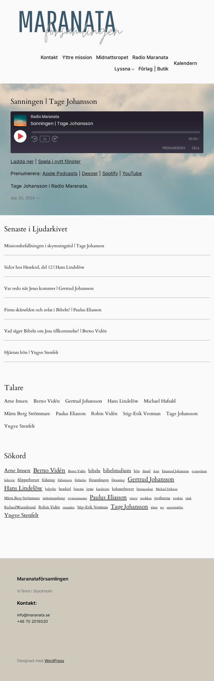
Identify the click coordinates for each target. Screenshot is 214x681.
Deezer (90, 173)
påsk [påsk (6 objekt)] (188, 498)
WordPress (54, 660)
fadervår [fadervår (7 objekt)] (9, 480)
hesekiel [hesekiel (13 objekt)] (65, 488)
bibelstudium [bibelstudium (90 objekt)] (117, 470)
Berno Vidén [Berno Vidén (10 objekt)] (77, 471)
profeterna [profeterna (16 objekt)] (162, 498)
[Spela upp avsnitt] (20, 136)
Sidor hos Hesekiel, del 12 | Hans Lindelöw (44, 267)
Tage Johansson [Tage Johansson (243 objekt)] (129, 506)
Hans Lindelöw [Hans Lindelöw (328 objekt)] (23, 488)
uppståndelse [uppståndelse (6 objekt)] (175, 507)
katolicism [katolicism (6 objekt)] (102, 489)
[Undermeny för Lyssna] (133, 68)
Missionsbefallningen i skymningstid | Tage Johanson (54, 246)
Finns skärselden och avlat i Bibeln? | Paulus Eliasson (52, 310)
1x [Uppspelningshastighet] (45, 139)
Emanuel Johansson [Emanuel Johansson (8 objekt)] (175, 471)
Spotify (110, 173)
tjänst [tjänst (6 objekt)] (154, 507)
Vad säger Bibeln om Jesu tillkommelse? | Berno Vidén (55, 331)
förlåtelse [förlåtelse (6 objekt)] (80, 480)
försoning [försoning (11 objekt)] (118, 480)
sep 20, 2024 (23, 197)
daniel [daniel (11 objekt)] (146, 471)
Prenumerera (173, 148)
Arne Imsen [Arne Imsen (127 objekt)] (17, 470)
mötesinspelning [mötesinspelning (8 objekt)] (54, 498)
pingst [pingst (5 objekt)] (133, 498)
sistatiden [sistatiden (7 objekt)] (68, 507)
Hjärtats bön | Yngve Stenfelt (31, 352)
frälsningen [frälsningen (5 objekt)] (65, 480)
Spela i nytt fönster (59, 161)
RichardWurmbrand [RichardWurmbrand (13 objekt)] (20, 507)
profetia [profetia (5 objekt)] (178, 498)
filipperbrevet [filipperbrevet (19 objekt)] (28, 479)
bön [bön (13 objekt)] (137, 471)
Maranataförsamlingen (42, 579)
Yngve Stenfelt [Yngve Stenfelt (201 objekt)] (21, 515)
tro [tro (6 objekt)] (162, 507)
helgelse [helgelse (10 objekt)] (50, 489)
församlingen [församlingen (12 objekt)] (99, 479)
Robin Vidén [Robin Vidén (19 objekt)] (49, 507)
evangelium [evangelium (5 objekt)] (199, 471)
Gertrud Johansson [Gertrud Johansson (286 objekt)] (151, 479)
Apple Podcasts (59, 173)
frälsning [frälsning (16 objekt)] (48, 479)
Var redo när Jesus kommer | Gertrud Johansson (49, 288)
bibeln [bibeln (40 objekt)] (94, 471)
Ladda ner (22, 161)
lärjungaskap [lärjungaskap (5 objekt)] (145, 489)
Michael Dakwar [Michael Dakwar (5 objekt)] (166, 489)
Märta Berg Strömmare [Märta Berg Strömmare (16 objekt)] (22, 498)
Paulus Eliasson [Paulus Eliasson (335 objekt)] (108, 497)
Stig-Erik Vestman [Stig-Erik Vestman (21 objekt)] (92, 507)
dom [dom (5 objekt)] (156, 471)
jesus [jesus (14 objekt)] (89, 488)
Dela (196, 148)
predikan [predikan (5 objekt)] (146, 498)
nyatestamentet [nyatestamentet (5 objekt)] (77, 498)
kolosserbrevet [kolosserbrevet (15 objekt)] (123, 488)
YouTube (132, 173)
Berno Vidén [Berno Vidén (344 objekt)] (49, 470)
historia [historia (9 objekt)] (79, 489)
